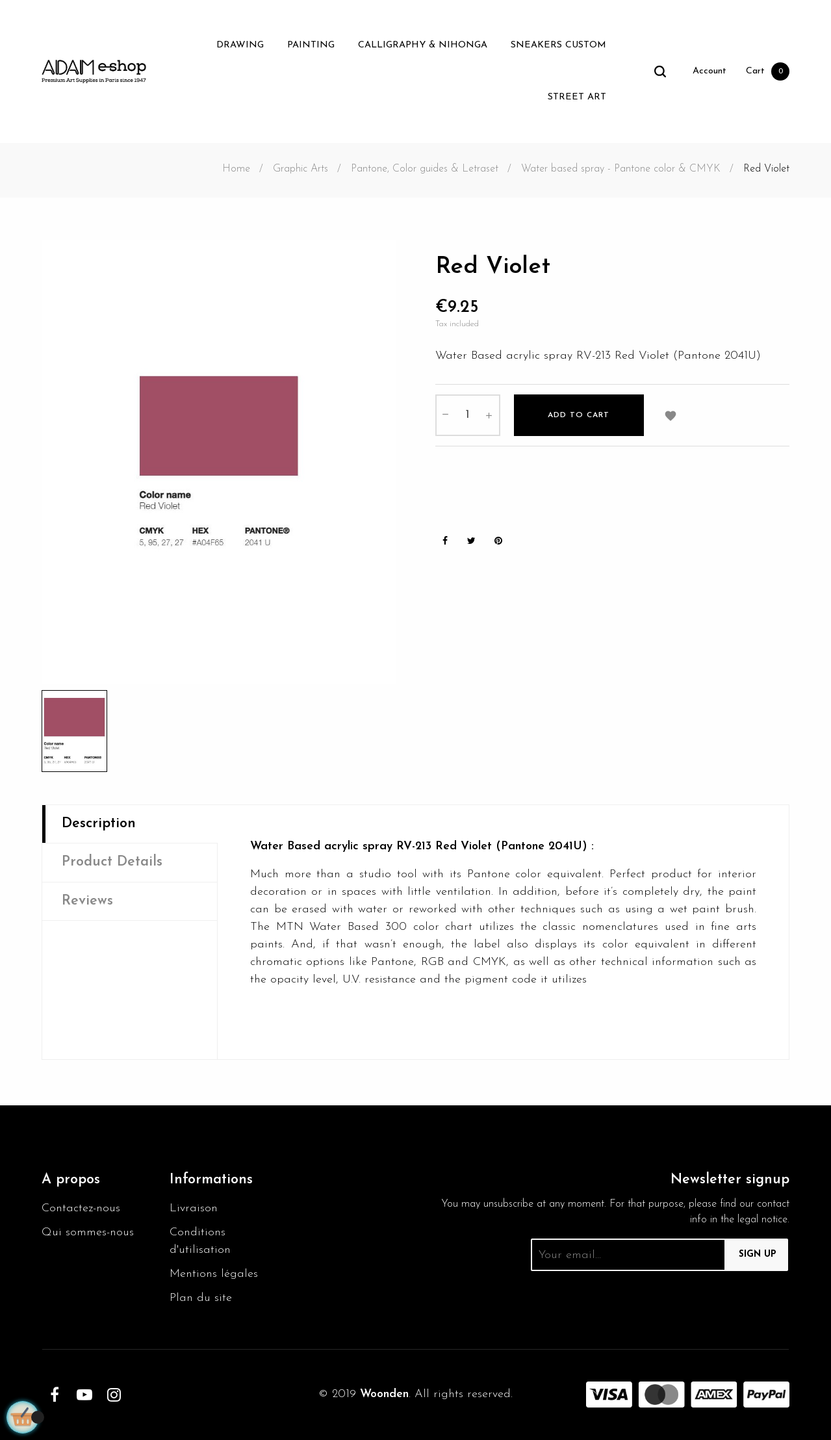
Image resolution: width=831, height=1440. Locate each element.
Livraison (194, 1208)
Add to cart (578, 415)
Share (445, 541)
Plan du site (201, 1298)
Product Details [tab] (112, 862)
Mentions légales (214, 1274)
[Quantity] (467, 415)
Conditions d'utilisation (200, 1241)
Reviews (87, 901)
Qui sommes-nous (88, 1232)
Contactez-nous (81, 1208)
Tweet (471, 541)
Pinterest (498, 541)
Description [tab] (99, 823)
